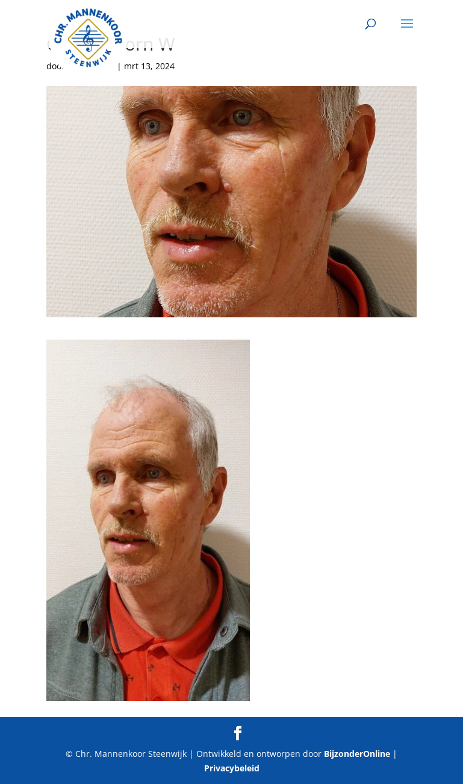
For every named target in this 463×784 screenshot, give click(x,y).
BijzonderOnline (357, 753)
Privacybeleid (231, 768)
